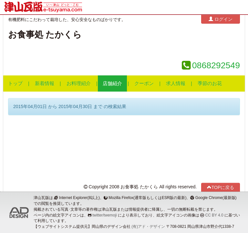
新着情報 (44, 83)
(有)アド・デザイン (148, 226)
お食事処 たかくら (45, 34)
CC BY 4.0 (214, 215)
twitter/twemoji (104, 215)
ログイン (220, 19)
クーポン (144, 83)
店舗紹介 (112, 83)
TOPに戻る (220, 187)
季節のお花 (210, 83)
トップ (15, 83)
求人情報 (175, 83)
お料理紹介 (79, 83)
